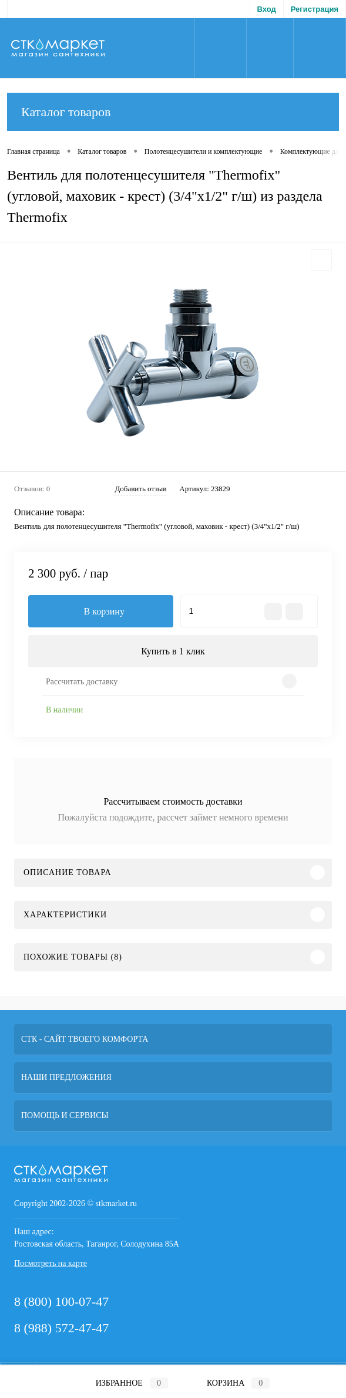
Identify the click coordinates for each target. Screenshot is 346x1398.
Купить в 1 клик (173, 651)
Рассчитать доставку (81, 681)
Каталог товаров (173, 112)
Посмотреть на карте (50, 1263)
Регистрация (314, 9)
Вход (266, 9)
